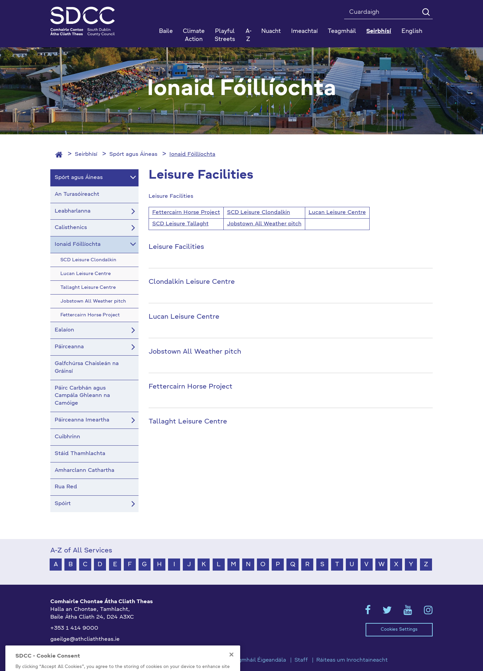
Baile (166, 31)
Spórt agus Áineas (133, 154)
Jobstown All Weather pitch (264, 224)
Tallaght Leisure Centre (188, 421)
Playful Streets (225, 35)
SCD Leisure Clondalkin (258, 212)
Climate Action (194, 35)
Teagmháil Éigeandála (257, 660)
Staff (301, 660)
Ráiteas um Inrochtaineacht (352, 660)
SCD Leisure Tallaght (180, 224)
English (411, 31)
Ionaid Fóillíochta (192, 154)
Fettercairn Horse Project (186, 212)
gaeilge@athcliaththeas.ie (85, 639)
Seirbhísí (86, 154)
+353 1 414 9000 (74, 628)
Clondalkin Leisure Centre (192, 282)
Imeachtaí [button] (304, 31)
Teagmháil (342, 31)
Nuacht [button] (271, 31)
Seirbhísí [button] (378, 31)
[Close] (231, 665)
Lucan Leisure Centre (337, 212)
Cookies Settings (399, 629)
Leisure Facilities (176, 247)
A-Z (249, 35)
